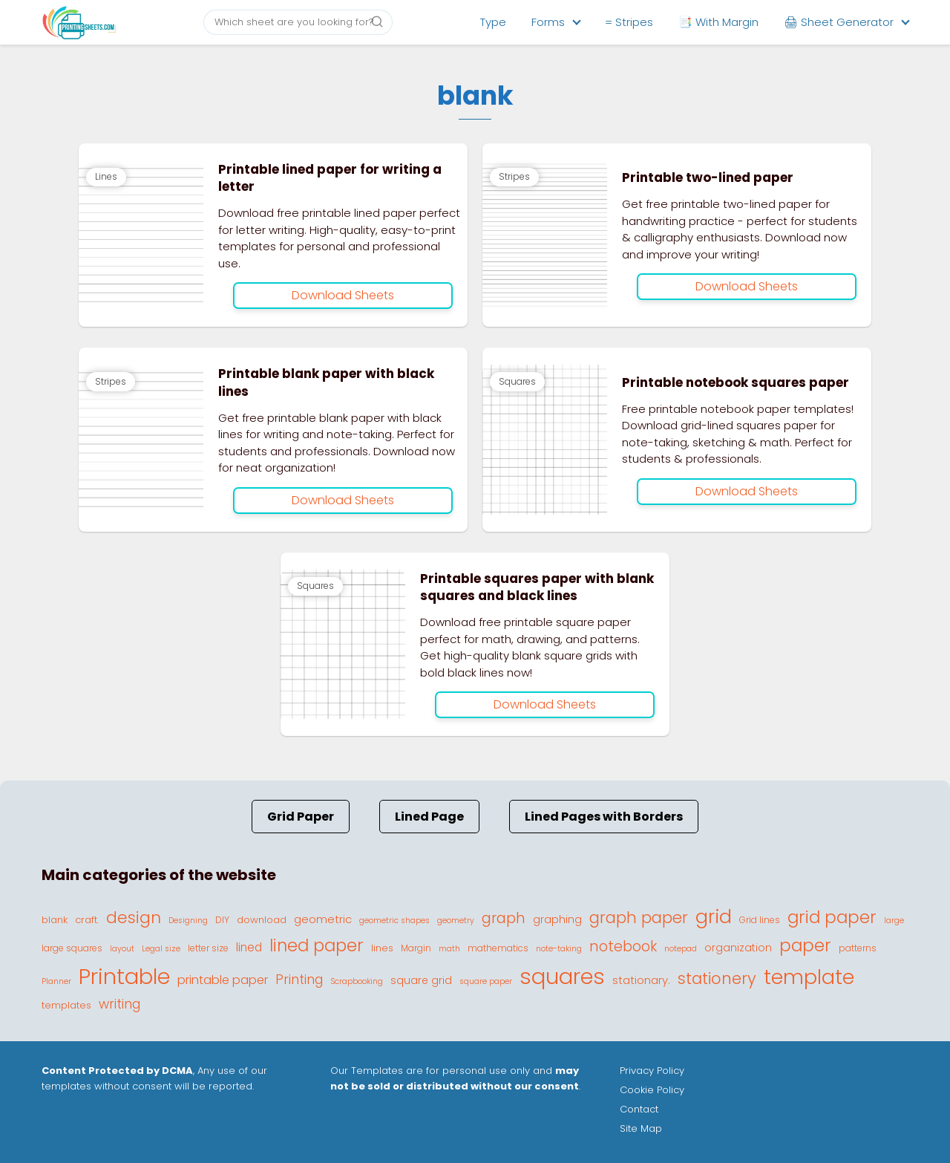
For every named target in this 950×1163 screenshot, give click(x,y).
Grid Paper (300, 816)
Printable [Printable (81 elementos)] (124, 976)
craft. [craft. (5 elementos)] (87, 920)
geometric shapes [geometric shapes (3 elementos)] (394, 920)
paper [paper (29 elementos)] (805, 945)
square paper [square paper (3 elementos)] (485, 981)
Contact (639, 1109)
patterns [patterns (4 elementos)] (858, 948)
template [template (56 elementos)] (809, 977)
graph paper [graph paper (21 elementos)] (638, 917)
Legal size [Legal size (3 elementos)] (161, 948)
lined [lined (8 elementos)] (249, 947)
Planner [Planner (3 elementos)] (56, 981)
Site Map (641, 1128)
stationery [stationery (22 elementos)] (717, 978)
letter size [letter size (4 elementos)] (208, 948)
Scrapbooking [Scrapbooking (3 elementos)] (356, 981)
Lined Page (429, 816)
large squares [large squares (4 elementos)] (72, 948)
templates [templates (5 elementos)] (66, 1005)
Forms (548, 22)
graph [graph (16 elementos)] (503, 918)
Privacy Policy (652, 1070)
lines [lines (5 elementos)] (382, 948)
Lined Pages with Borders (604, 816)
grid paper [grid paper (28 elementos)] (832, 917)
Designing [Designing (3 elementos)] (188, 920)
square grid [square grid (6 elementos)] (421, 980)
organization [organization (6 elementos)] (738, 947)
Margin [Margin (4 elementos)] (416, 948)
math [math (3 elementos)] (449, 948)
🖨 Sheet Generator (839, 22)
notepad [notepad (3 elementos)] (680, 948)
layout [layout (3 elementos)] (122, 948)
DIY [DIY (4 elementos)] (222, 919)
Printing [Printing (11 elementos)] (299, 979)
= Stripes (629, 22)
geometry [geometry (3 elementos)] (455, 920)
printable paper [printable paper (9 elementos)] (222, 979)
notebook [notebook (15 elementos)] (623, 946)
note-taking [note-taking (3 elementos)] (559, 948)
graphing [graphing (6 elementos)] (557, 919)
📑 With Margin (718, 22)
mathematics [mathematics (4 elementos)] (498, 948)
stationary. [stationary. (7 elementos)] (641, 980)
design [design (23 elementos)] (133, 917)
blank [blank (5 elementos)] (55, 920)
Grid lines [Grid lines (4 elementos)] (759, 919)
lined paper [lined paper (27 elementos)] (316, 945)
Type (493, 22)
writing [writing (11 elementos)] (119, 1004)
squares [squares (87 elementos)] (562, 976)
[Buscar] (377, 21)
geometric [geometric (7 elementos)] (323, 919)
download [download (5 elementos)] (261, 920)
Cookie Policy (652, 1090)
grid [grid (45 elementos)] (713, 916)
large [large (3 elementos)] (894, 920)
